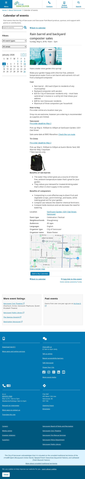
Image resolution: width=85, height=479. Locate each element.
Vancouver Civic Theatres (13, 303)
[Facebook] (43, 372)
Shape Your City (48, 367)
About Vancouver (15, 10)
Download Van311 (8, 347)
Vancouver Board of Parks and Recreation (57, 426)
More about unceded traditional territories (41, 463)
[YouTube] (63, 372)
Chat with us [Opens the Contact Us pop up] (47, 347)
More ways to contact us (11, 410)
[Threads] (53, 372)
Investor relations (8, 435)
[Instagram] (48, 372)
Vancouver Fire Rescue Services (54, 435)
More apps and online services (13, 351)
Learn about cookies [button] (49, 469)
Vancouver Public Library (13, 313)
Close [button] (6, 474)
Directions (46, 409)
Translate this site (8, 414)
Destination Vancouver (12, 322)
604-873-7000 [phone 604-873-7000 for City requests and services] (7, 396)
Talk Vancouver (48, 363)
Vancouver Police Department (53, 440)
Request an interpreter (10, 405)
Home (4, 10)
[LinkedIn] (58, 372)
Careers (5, 426)
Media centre (7, 431)
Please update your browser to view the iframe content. (14, 27)
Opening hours (48, 405)
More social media (49, 377)
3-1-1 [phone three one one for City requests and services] (4, 394)
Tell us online (47, 354)
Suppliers (5, 440)
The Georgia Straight (12, 317)
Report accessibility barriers (52, 358)
